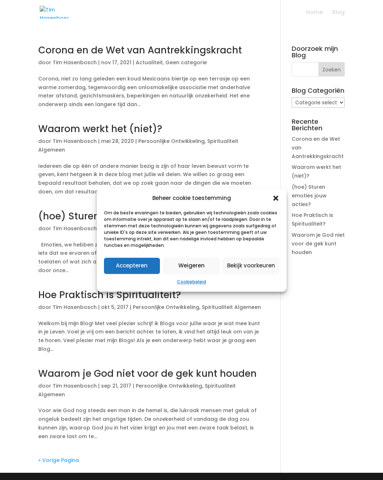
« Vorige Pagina (58, 460)
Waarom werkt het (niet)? (100, 128)
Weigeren (191, 266)
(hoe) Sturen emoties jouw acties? (309, 195)
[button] (275, 198)
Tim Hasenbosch (75, 62)
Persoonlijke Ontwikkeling (171, 141)
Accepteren (132, 266)
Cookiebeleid (191, 282)
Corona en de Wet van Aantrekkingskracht (140, 50)
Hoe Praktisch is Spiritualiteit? (109, 294)
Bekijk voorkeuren (251, 266)
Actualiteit (149, 62)
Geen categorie (186, 62)
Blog (338, 13)
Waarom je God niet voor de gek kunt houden (147, 373)
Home (314, 13)
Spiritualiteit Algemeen (231, 307)
